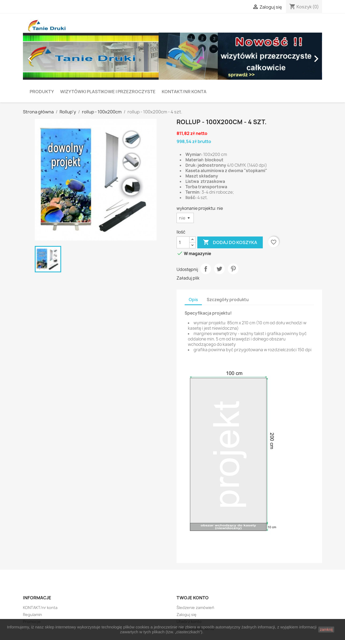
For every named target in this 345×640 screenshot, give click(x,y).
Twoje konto (193, 598)
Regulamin (32, 614)
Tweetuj (219, 268)
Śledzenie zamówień (195, 607)
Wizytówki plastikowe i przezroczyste (108, 92)
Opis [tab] (193, 299)
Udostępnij (205, 268)
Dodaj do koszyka (230, 242)
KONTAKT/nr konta (184, 92)
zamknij (326, 629)
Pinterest (233, 268)
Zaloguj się (186, 614)
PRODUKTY (42, 92)
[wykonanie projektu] (185, 218)
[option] (172, 56)
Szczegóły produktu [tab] (228, 299)
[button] (45, 56)
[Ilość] (183, 242)
